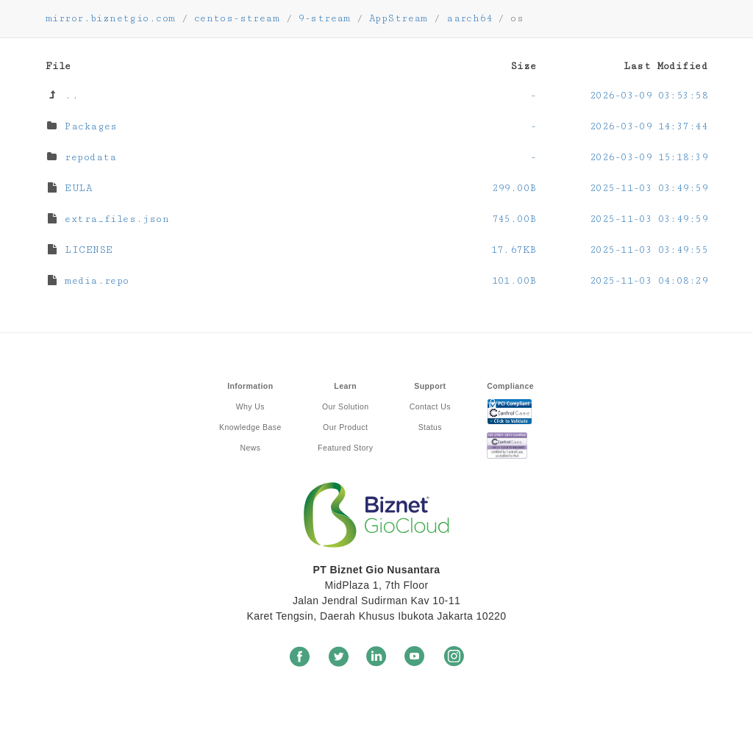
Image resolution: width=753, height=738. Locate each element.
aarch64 (469, 18)
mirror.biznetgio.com (110, 18)
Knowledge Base (250, 427)
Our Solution (345, 406)
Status (430, 427)
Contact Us (430, 406)
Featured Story (345, 447)
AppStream (398, 18)
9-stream (324, 18)
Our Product (345, 427)
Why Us (250, 406)
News (250, 447)
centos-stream (236, 18)
